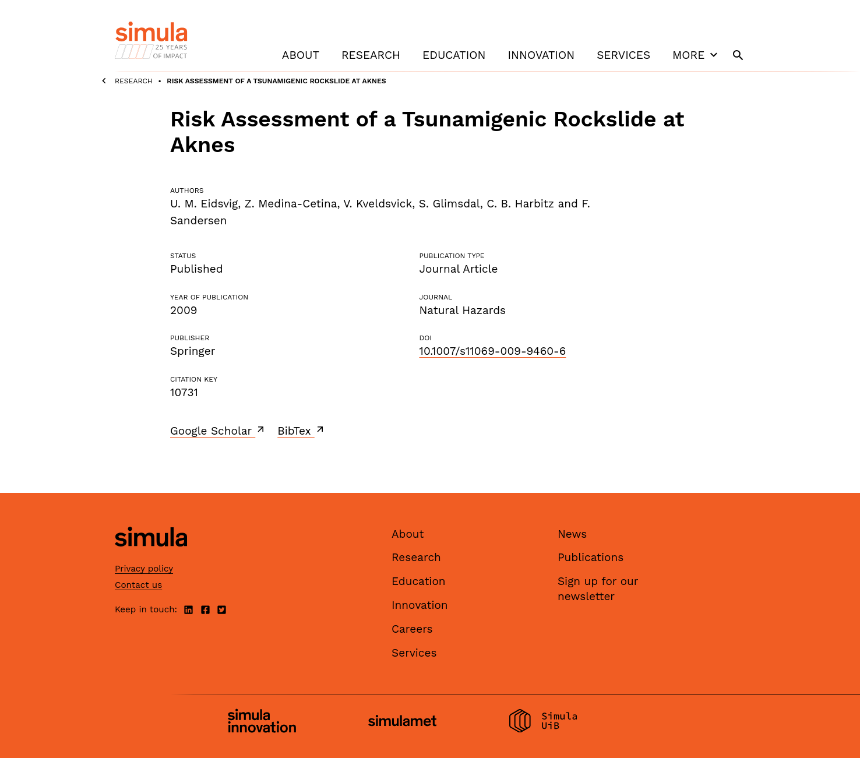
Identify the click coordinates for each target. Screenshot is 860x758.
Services (623, 55)
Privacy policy (144, 568)
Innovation (540, 55)
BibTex (301, 431)
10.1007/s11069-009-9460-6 (492, 351)
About (300, 55)
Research (370, 55)
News (572, 534)
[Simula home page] (151, 556)
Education (453, 55)
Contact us (138, 585)
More (696, 55)
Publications (590, 557)
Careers (412, 629)
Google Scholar (218, 431)
